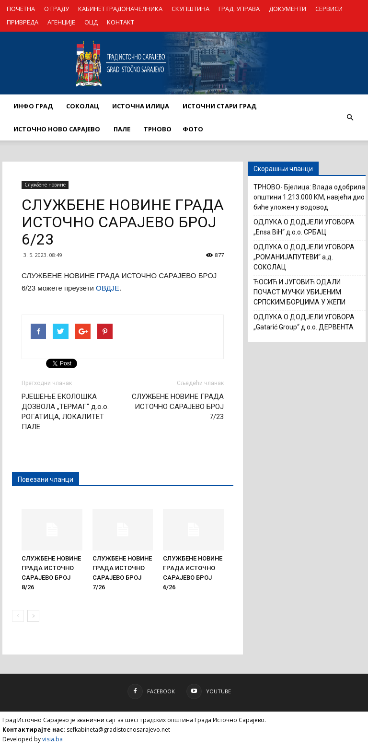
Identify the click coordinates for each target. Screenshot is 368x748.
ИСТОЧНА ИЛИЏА (140, 106)
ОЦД (91, 22)
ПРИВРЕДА (22, 22)
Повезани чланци (45, 479)
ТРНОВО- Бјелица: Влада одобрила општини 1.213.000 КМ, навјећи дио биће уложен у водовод (309, 197)
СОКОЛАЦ (82, 106)
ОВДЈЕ (107, 288)
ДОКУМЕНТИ (287, 8)
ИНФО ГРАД (33, 106)
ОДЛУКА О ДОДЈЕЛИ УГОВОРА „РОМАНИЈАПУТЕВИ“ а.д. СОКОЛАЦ (304, 257)
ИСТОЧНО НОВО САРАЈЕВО (56, 129)
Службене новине (45, 184)
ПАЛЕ (122, 129)
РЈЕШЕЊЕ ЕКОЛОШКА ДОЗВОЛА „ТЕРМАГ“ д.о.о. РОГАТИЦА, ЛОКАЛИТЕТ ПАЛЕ (65, 411)
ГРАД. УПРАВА (239, 8)
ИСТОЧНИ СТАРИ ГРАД (219, 106)
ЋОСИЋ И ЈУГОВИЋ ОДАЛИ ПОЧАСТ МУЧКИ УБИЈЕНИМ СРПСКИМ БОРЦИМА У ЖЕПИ (299, 292)
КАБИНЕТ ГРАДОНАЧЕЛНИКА (120, 8)
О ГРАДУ (56, 8)
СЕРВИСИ (329, 8)
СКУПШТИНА (190, 8)
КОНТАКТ (120, 22)
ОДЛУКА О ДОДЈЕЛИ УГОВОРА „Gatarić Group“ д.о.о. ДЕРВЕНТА (304, 322)
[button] (349, 117)
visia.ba (52, 739)
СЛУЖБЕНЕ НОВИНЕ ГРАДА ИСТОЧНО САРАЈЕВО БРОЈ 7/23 (178, 406)
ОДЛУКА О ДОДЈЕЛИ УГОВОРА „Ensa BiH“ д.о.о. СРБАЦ (304, 227)
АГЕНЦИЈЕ (61, 22)
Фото (193, 129)
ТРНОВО (158, 129)
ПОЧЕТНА (21, 8)
